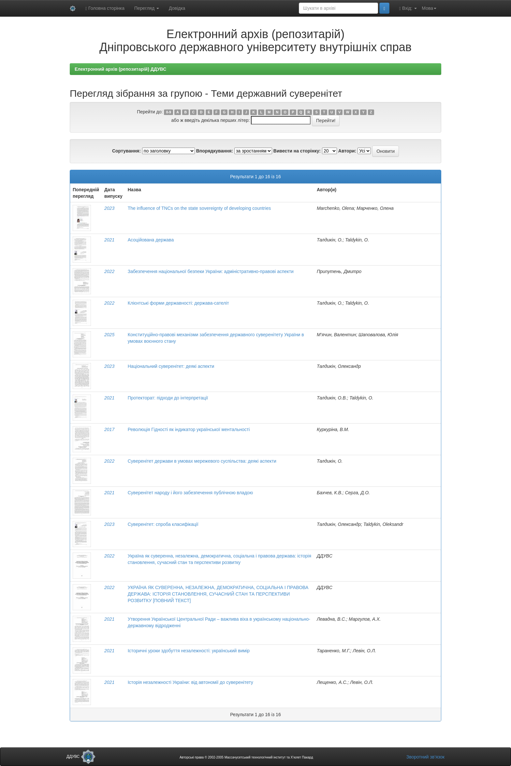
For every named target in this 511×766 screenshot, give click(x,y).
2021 (109, 239)
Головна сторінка (104, 8)
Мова (429, 8)
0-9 (168, 112)
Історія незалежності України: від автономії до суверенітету (190, 682)
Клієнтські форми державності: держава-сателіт (178, 303)
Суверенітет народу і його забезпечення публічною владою (190, 492)
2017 (109, 429)
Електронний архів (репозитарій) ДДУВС (120, 69)
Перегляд (146, 8)
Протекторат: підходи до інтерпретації (168, 397)
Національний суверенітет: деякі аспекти (171, 366)
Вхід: (408, 8)
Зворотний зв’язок (425, 756)
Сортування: (126, 150)
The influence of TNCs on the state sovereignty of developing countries (199, 208)
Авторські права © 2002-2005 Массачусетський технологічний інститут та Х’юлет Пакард (246, 757)
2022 (109, 271)
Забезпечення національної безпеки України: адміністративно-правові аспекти (211, 271)
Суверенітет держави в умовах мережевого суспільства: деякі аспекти (202, 461)
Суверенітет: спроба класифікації (163, 524)
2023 (109, 208)
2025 (109, 334)
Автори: (347, 150)
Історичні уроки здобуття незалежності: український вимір (189, 650)
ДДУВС (80, 756)
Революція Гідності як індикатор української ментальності (189, 429)
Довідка (177, 8)
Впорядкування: (214, 150)
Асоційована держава (151, 239)
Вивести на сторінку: (297, 150)
